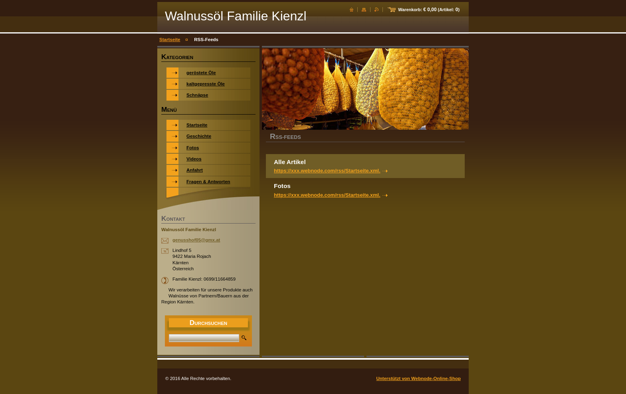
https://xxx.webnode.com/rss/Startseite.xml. (327, 171)
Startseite (169, 39)
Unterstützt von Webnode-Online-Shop (418, 378)
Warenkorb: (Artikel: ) (429, 9)
